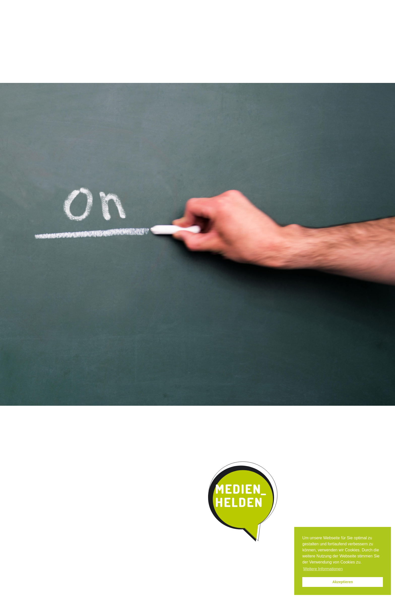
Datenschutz (307, 5)
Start (86, 41)
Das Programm (124, 41)
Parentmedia (287, 41)
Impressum (283, 5)
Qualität (158, 41)
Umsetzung (188, 41)
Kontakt (255, 41)
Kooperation (224, 41)
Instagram (234, 4)
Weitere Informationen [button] (323, 569)
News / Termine (256, 5)
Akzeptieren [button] (342, 582)
